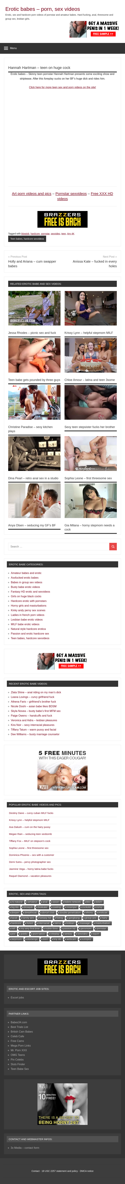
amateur (32, 901)
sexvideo (55, 233)
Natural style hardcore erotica (28, 629)
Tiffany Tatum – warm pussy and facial (33, 729)
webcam (71, 939)
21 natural (17, 901)
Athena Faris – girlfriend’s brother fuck (33, 701)
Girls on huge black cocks (26, 596)
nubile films (51, 928)
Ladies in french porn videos (27, 615)
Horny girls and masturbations (28, 605)
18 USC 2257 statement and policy (60, 1171)
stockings (32, 939)
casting (57, 907)
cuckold (86, 907)
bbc (88, 901)
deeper (15, 912)
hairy (104, 917)
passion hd (69, 928)
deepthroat (31, 912)
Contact (35, 1171)
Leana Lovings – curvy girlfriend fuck (32, 697)
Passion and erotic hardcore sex (30, 633)
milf (13, 928)
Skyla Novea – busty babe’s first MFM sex (36, 711)
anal (45, 901)
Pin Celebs (17, 1059)
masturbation (102, 923)
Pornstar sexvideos (71, 194)
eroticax (102, 912)
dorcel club (48, 912)
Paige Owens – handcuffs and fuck (31, 715)
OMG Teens (18, 1055)
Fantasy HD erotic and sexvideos (30, 591)
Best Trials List (19, 1027)
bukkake (42, 907)
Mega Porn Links (21, 1045)
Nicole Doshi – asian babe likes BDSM (33, 706)
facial (14, 917)
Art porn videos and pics (31, 194)
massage (85, 923)
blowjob (25, 233)
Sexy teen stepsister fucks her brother (90, 427)
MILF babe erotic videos (25, 624)
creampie (72, 907)
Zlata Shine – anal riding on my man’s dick (36, 692)
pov (13, 933)
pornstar (45, 233)
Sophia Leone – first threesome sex (88, 478)
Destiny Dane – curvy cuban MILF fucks (31, 813)
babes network (73, 901)
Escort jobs (17, 997)
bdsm (99, 901)
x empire (86, 939)
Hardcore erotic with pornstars (28, 601)
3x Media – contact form (25, 1147)
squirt (96, 933)
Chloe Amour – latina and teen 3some (90, 380)
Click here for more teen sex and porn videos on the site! (62, 87)
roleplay (54, 933)
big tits (15, 907)
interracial (43, 923)
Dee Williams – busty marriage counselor (35, 734)
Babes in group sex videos (26, 582)
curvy (99, 907)
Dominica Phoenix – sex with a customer (31, 855)
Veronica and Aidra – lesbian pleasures (34, 720)
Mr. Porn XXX (19, 1050)
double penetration (70, 912)
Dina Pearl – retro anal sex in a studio (33, 478)
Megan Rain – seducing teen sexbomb (30, 834)
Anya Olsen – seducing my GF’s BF (32, 525)
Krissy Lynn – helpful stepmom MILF (89, 332)
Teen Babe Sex (20, 1069)
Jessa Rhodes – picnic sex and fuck (32, 332)
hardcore (35, 233)
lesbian (70, 923)
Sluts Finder (18, 1064)
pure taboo (39, 933)
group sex (90, 917)
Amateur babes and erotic (26, 573)
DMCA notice (87, 1171)
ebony (89, 912)
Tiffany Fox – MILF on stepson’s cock (29, 841)
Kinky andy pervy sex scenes (28, 610)
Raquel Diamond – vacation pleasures (30, 875)
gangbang (74, 917)
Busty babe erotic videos (25, 587)
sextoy (68, 933)
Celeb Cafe (17, 1036)
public (24, 933)
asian (56, 901)
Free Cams (17, 1041)
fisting (59, 917)
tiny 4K (70, 233)
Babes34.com (19, 1022)
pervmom (86, 928)
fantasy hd (45, 917)
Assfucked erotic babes (24, 577)
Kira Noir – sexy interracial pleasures (32, 725)
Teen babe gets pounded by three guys (34, 380)
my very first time (30, 928)
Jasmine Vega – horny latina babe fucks (31, 868)
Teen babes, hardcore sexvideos (27, 238)
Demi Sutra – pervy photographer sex (30, 862)
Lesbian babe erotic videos (27, 619)
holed (30, 923)
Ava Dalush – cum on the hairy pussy (29, 827)
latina (58, 923)
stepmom (16, 939)
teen (63, 233)
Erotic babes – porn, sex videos (42, 9)
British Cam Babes (22, 1031)
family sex (28, 917)
